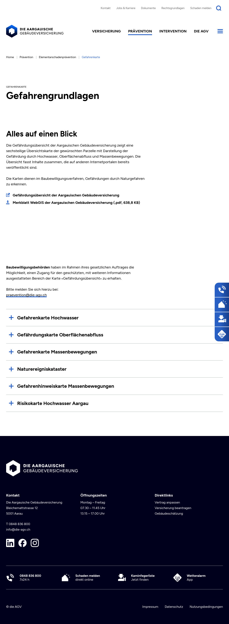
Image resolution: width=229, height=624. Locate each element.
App (196, 578)
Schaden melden (201, 8)
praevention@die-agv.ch (26, 295)
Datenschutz (174, 607)
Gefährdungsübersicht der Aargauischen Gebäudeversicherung (66, 195)
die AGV (201, 31)
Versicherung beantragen (173, 508)
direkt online (87, 578)
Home (10, 57)
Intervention (173, 31)
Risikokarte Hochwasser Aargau (52, 403)
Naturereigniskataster (42, 369)
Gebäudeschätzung (169, 513)
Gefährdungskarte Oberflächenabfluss (60, 335)
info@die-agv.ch (18, 529)
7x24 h (30, 578)
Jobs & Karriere (125, 8)
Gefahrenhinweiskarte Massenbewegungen (65, 386)
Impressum (150, 607)
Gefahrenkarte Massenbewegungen (57, 352)
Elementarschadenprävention (57, 57)
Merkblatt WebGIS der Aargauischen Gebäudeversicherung (76, 202)
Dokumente (148, 8)
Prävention (140, 31)
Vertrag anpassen (167, 502)
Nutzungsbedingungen (206, 607)
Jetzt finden (143, 578)
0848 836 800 (19, 524)
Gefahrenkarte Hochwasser (48, 318)
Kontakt (106, 8)
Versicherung (106, 31)
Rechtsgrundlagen (173, 8)
